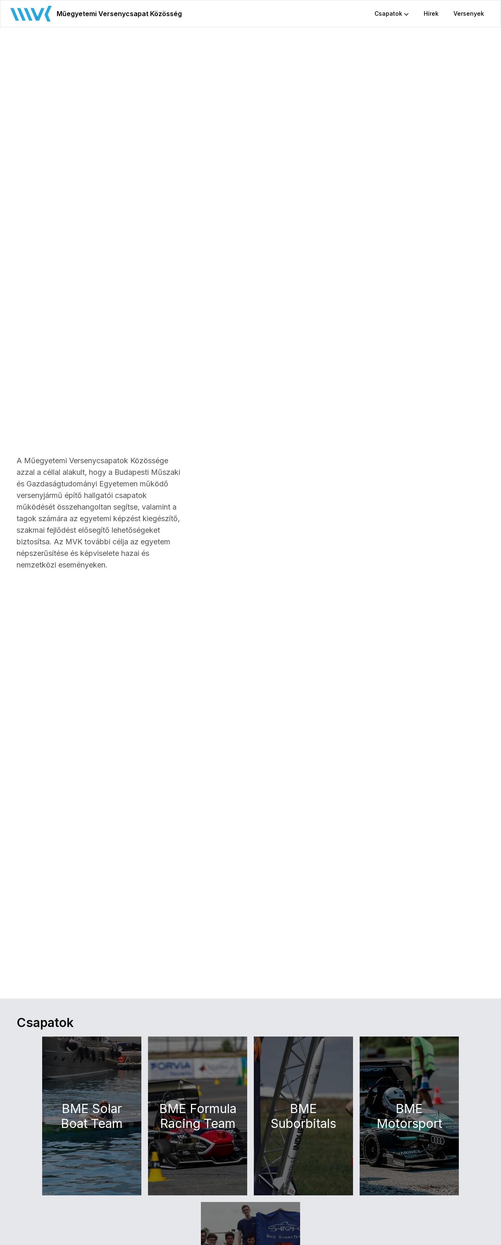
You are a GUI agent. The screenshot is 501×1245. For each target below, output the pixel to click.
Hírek (431, 13)
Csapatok (392, 13)
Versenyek (468, 13)
